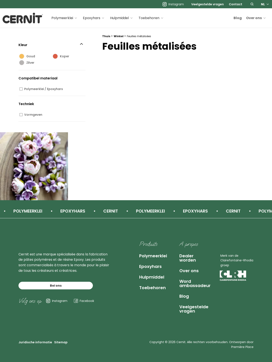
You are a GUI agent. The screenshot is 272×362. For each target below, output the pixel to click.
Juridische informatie (35, 342)
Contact (235, 4)
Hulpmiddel (119, 17)
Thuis (106, 36)
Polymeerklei (62, 17)
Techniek (26, 103)
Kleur (22, 44)
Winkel (118, 36)
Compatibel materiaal (37, 78)
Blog (238, 17)
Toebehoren (149, 17)
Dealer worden (187, 258)
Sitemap (61, 342)
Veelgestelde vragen (207, 4)
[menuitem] (207, 4)
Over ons (254, 17)
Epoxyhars (91, 17)
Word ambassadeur (195, 283)
